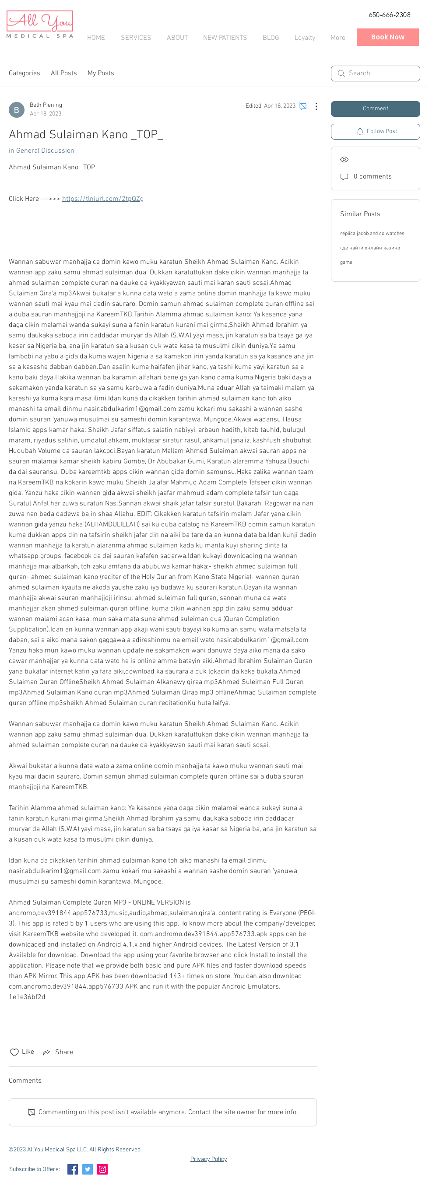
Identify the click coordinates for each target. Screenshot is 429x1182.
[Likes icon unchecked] (14, 1052)
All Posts (64, 73)
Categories (24, 73)
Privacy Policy (208, 1159)
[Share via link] (57, 1052)
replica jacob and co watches (372, 234)
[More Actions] (311, 106)
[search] (375, 73)
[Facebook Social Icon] (72, 1169)
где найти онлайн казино (370, 248)
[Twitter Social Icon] (87, 1169)
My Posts (101, 73)
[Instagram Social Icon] (102, 1169)
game (346, 263)
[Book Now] (388, 37)
